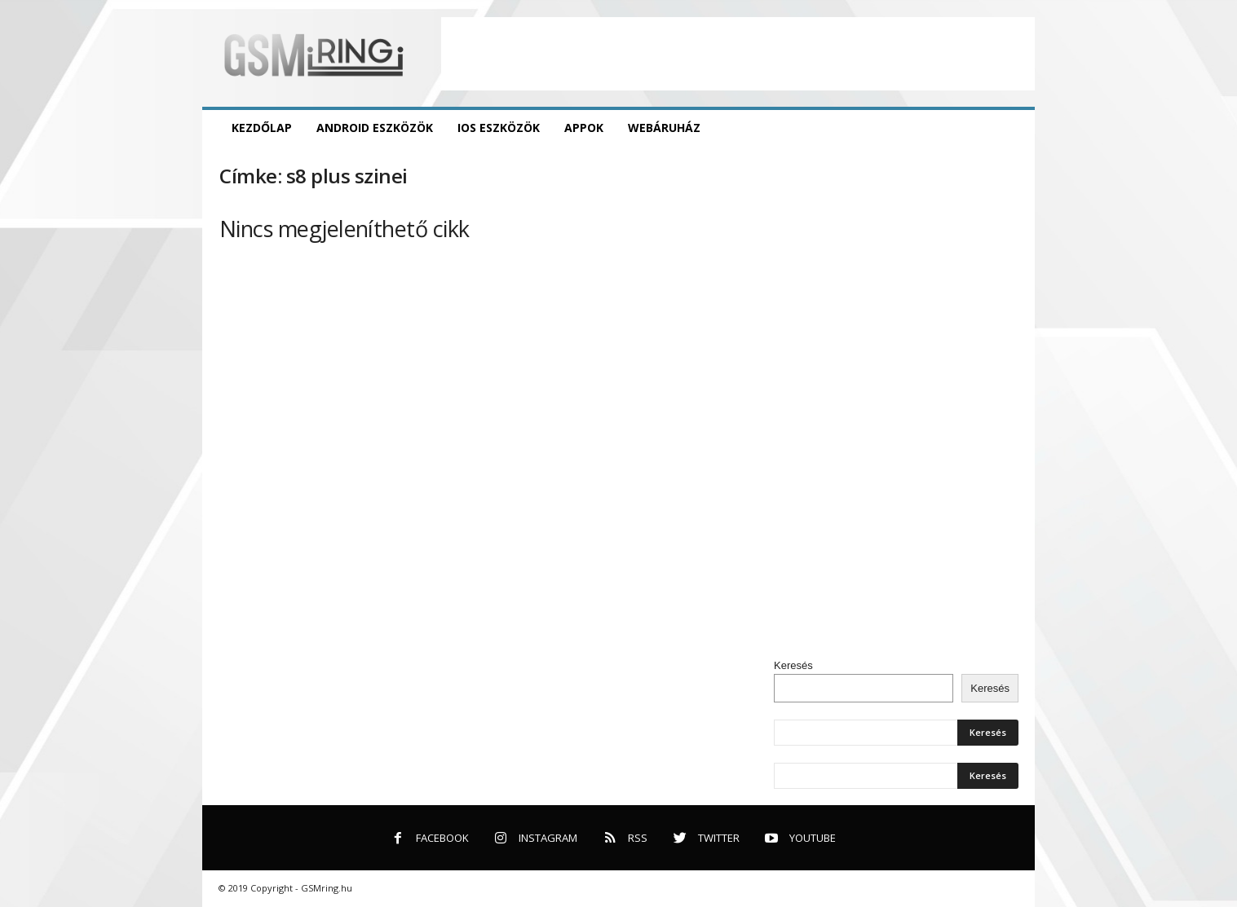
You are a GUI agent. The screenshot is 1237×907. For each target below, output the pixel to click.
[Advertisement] (738, 53)
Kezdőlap (262, 127)
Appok (583, 127)
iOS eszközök (498, 127)
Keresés (793, 665)
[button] (1010, 128)
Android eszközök (374, 127)
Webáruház (664, 127)
